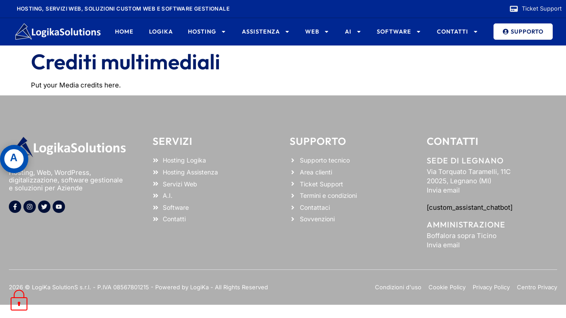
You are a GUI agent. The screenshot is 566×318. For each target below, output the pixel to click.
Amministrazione (466, 225)
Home (124, 31)
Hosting (207, 31)
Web (317, 31)
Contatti (457, 31)
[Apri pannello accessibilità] (14, 159)
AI (353, 31)
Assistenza (266, 31)
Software (399, 31)
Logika (161, 31)
